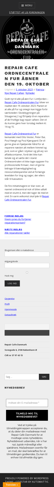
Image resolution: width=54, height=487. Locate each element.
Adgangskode (11, 261)
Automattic (40, 481)
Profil (7, 304)
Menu (29, 5)
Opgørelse (10, 298)
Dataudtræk (10, 314)
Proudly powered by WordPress (27, 478)
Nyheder (30, 93)
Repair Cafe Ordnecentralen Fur (22, 102)
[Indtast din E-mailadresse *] (27, 403)
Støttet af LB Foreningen (27, 12)
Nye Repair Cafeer (14, 93)
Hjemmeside (11, 309)
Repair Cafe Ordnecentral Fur (20, 133)
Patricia (40, 89)
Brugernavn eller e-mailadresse (19, 250)
